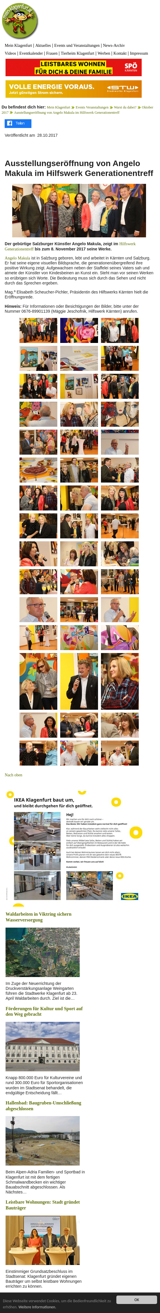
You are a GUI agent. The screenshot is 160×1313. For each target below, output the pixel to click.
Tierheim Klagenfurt (77, 53)
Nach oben (13, 775)
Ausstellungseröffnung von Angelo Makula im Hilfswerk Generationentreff (66, 113)
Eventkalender (31, 53)
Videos (10, 53)
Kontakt (120, 53)
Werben (104, 53)
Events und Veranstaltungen (76, 45)
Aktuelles (43, 45)
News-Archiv (114, 45)
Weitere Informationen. (37, 1307)
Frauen (52, 53)
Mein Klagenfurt (18, 45)
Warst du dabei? (125, 107)
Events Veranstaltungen (92, 107)
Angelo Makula (17, 258)
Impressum (139, 53)
